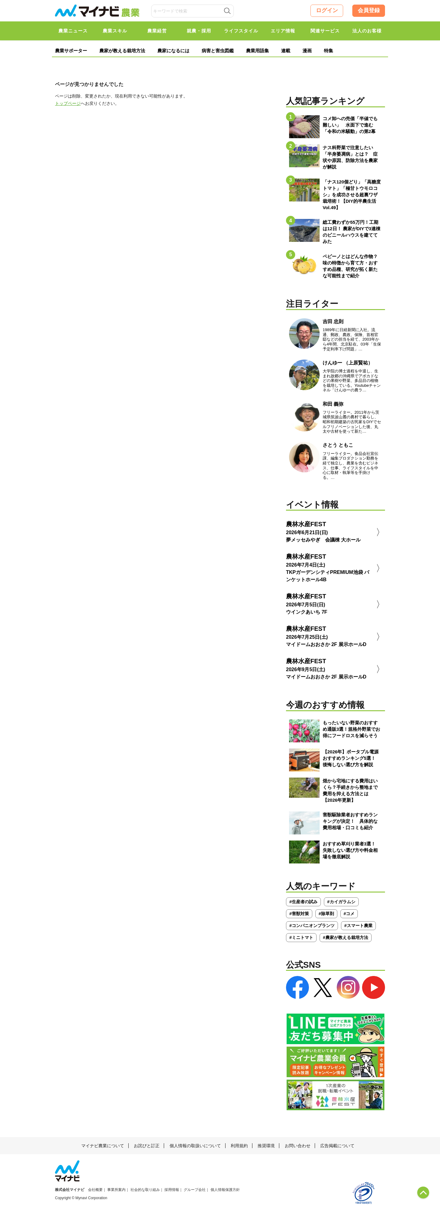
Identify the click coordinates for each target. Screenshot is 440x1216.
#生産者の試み (303, 901)
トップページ (68, 103)
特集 (328, 50)
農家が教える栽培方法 (122, 50)
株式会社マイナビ (69, 1190)
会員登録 (369, 10)
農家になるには (173, 50)
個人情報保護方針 (225, 1190)
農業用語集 (257, 50)
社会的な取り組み (145, 1190)
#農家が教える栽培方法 (345, 937)
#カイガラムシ (341, 901)
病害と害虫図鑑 (218, 50)
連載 (285, 50)
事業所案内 (116, 1190)
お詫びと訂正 (147, 1145)
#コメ (349, 913)
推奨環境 (266, 1145)
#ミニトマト (301, 937)
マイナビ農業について (102, 1145)
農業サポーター (71, 50)
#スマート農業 (358, 925)
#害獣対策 (299, 913)
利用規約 (239, 1145)
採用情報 (171, 1190)
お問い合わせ (297, 1145)
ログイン (327, 10)
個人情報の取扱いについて (195, 1145)
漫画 (307, 50)
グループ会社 (195, 1190)
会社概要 (95, 1190)
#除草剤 (326, 913)
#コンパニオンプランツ (312, 925)
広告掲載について (337, 1145)
